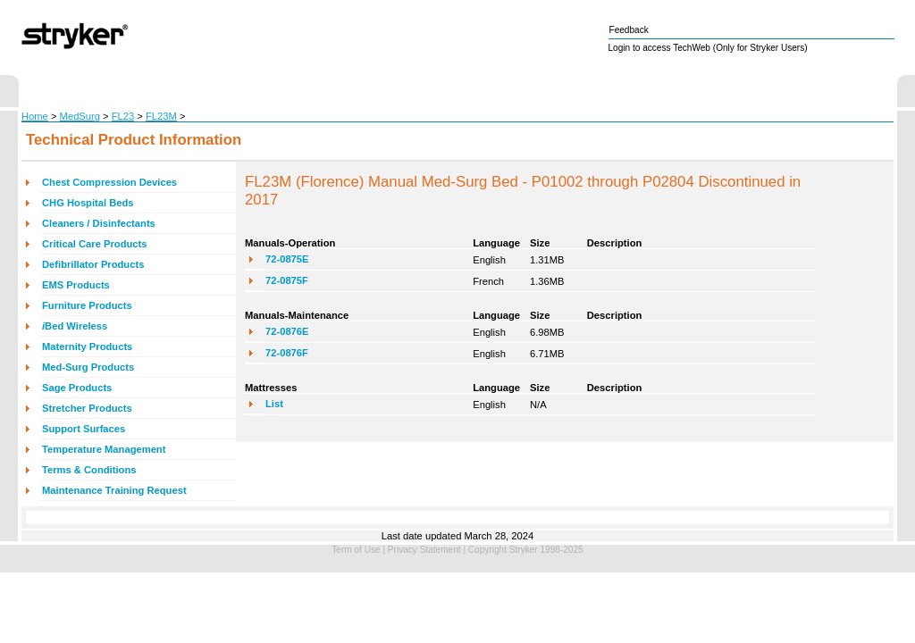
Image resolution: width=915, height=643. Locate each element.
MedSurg (80, 116)
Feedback (629, 30)
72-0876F (286, 352)
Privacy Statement (424, 550)
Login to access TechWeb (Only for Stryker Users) (708, 48)
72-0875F (286, 280)
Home (34, 116)
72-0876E (287, 331)
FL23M (161, 116)
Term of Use (356, 550)
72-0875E (287, 259)
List (274, 403)
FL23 (123, 116)
